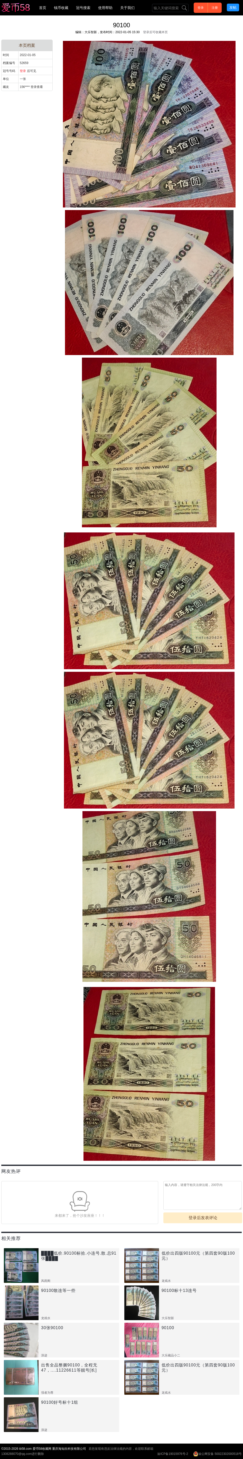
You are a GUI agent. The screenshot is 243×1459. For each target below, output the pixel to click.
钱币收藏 (61, 8)
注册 (215, 8)
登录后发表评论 (203, 1218)
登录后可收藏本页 (155, 32)
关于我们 (127, 8)
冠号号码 (9, 71)
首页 (42, 8)
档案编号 (9, 63)
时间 (6, 55)
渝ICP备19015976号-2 (172, 1454)
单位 (6, 79)
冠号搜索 (83, 8)
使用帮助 (105, 8)
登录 (201, 8)
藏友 (6, 87)
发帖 (233, 7)
